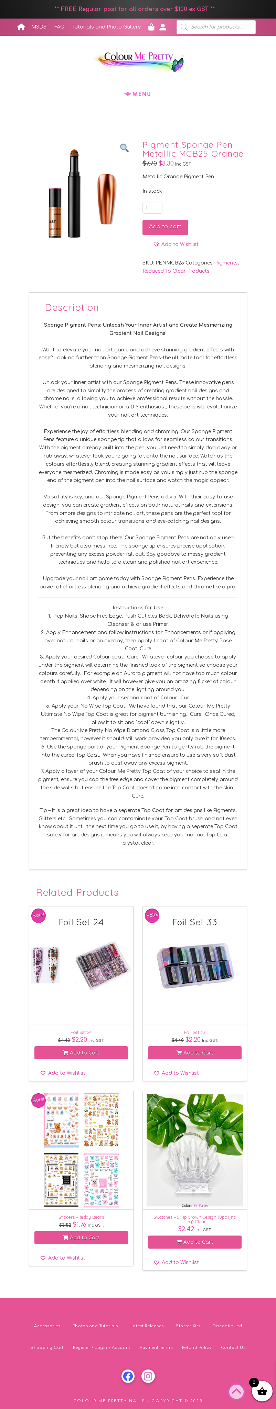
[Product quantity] (152, 207)
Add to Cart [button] (81, 1053)
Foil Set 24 (81, 1032)
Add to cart (165, 227)
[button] (138, 94)
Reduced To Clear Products (176, 271)
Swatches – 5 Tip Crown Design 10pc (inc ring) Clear (194, 1219)
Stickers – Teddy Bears (81, 1217)
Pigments (226, 263)
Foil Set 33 (194, 1032)
